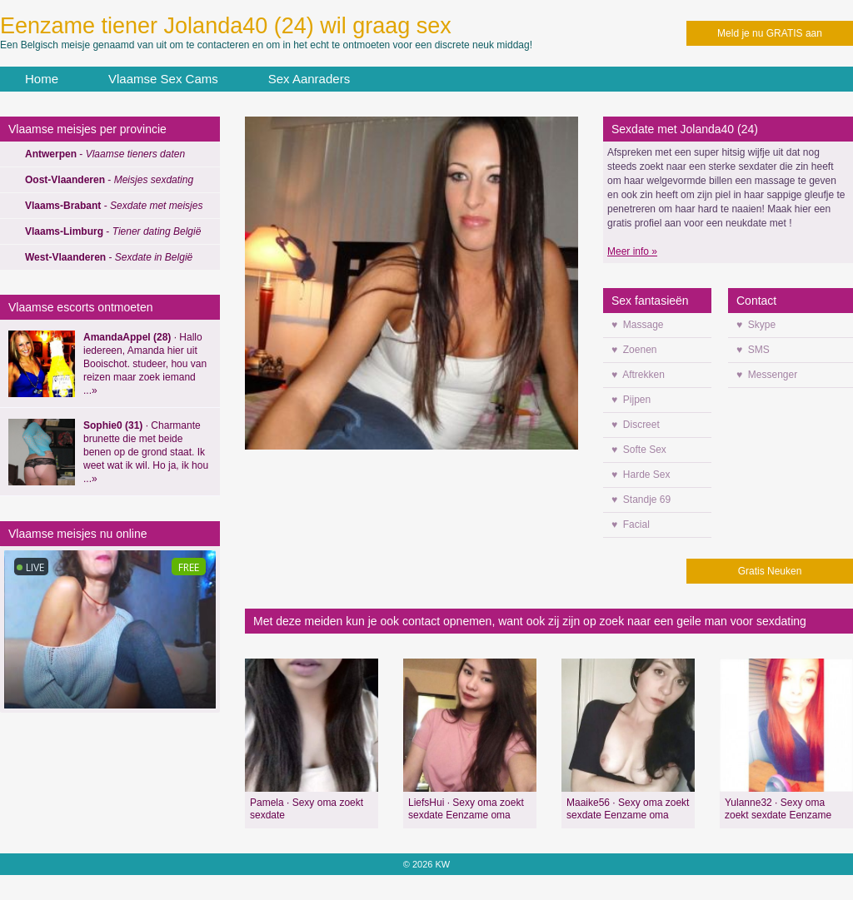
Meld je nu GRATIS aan (769, 33)
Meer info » (632, 251)
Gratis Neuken (770, 571)
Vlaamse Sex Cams (163, 79)
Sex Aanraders (309, 79)
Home (41, 79)
